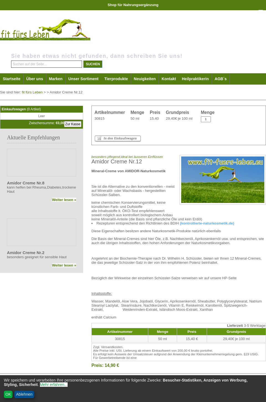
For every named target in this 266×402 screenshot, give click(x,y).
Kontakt (169, 79)
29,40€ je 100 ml (179, 118)
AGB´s (221, 79)
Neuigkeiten (145, 79)
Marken (56, 79)
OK (8, 394)
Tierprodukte (116, 79)
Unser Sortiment (83, 79)
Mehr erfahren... (54, 384)
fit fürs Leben (32, 92)
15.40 (154, 118)
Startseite (12, 79)
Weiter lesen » (64, 200)
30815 (99, 118)
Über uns (34, 79)
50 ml (135, 118)
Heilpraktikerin (195, 79)
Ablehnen (24, 394)
